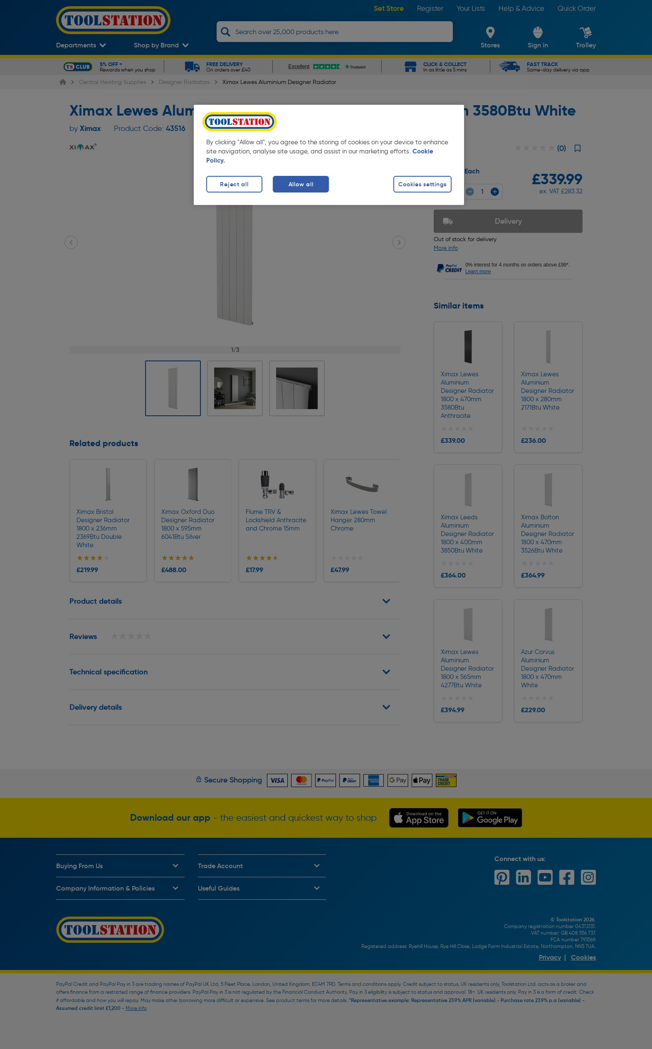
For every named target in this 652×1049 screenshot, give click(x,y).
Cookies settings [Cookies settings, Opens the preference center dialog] (422, 184)
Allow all (301, 184)
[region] (329, 155)
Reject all (234, 184)
